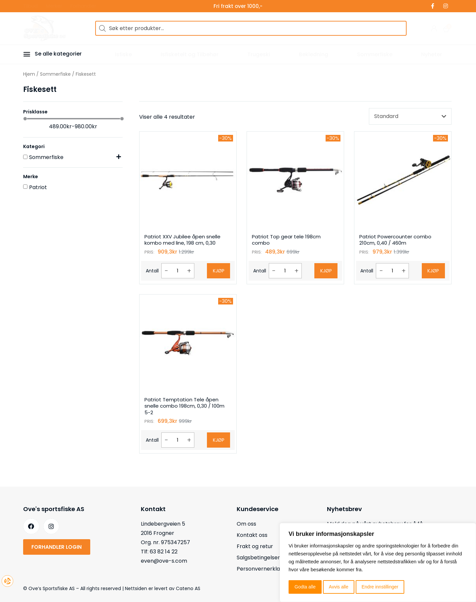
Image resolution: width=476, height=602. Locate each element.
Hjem (29, 74)
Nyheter (431, 54)
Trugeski (258, 54)
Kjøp (218, 270)
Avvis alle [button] (338, 586)
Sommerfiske (374, 54)
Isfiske (123, 54)
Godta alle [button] (305, 586)
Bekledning (313, 54)
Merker (54, 6)
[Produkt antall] (178, 270)
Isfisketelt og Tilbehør (189, 54)
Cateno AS (188, 588)
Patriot (38, 187)
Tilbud (30, 6)
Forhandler (83, 6)
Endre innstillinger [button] (380, 586)
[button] (27, 53)
